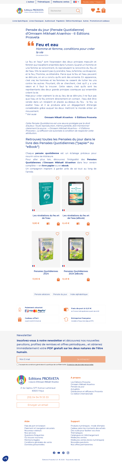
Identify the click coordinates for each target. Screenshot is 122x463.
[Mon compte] (98, 11)
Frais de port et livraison (34, 426)
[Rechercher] (65, 11)
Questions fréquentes (34, 435)
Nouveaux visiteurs (32, 431)
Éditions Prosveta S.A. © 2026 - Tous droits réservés (61, 460)
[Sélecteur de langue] (77, 2)
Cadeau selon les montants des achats (88, 428)
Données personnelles (34, 445)
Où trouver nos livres (33, 438)
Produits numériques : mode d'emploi (88, 426)
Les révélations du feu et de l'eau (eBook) (76, 216)
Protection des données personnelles (80, 365)
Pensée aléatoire (42, 294)
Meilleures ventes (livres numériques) (87, 440)
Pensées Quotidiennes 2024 (46, 272)
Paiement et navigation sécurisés (39, 428)
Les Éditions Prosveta (80, 382)
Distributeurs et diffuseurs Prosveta (87, 391)
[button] (5, 459)
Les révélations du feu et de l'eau (46, 216)
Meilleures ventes (61, 2)
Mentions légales (32, 440)
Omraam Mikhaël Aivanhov (83, 384)
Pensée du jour (60, 294)
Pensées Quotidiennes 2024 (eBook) (76, 272)
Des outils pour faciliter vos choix (85, 431)
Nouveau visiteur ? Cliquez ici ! (93, 2)
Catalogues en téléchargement (85, 435)
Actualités (75, 389)
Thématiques (43, 2)
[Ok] (78, 10)
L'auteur (30, 2)
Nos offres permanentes (82, 445)
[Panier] (103, 11)
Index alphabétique (78, 294)
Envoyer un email (38, 405)
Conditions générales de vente (38, 442)
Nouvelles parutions (79, 442)
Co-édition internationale (82, 394)
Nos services (30, 433)
